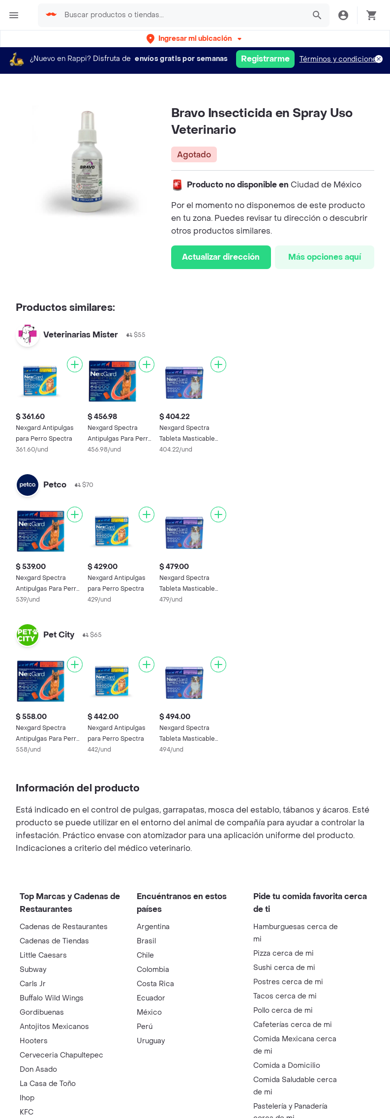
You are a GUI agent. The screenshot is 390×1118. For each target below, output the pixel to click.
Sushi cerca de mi (284, 967)
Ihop (27, 1098)
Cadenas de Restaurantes (64, 927)
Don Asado (38, 1069)
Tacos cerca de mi (285, 996)
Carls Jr (33, 984)
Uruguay (151, 1041)
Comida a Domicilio (286, 1065)
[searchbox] (182, 15)
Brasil (146, 941)
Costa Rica (155, 984)
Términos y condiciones (340, 59)
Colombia (153, 969)
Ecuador (151, 998)
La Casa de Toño (48, 1083)
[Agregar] (75, 364)
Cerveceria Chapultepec (61, 1055)
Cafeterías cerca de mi (292, 1024)
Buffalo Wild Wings (52, 998)
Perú (144, 1026)
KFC (26, 1112)
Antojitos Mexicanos (54, 1026)
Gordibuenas (42, 1012)
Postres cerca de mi (288, 982)
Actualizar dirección (221, 257)
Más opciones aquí (324, 257)
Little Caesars (43, 955)
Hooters (34, 1041)
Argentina (153, 927)
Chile (145, 955)
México (149, 1012)
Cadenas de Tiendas (54, 941)
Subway (33, 969)
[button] (195, 38)
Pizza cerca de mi (283, 953)
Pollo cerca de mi (283, 1010)
